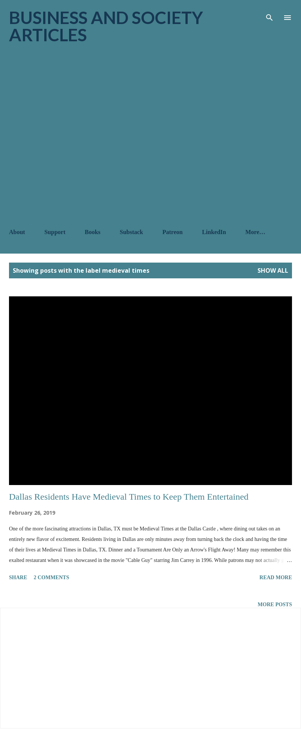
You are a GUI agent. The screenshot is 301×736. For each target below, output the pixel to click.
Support (54, 232)
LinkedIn (214, 232)
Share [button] (18, 577)
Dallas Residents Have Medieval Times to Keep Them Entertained (128, 497)
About (17, 232)
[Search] (269, 13)
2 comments (51, 577)
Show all (272, 270)
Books (93, 232)
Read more (275, 577)
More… (255, 232)
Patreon (173, 232)
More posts (275, 604)
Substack (131, 232)
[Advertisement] (85, 136)
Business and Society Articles (106, 26)
